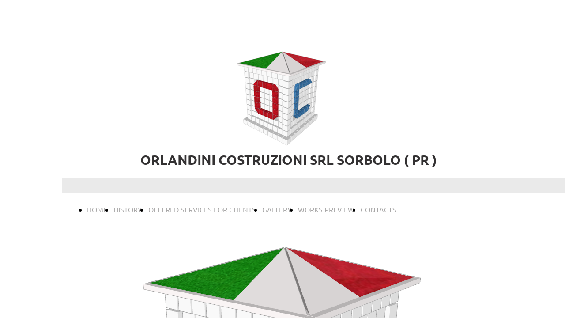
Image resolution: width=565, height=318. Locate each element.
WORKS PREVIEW (326, 209)
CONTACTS (378, 209)
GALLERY (277, 209)
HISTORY (127, 209)
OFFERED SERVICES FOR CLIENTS (202, 209)
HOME (97, 209)
